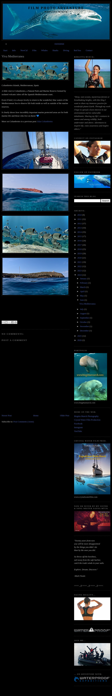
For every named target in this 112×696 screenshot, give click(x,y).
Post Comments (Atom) (24, 421)
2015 (79, 236)
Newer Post (7, 415)
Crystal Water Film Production (87, 420)
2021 (79, 262)
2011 (79, 219)
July (82, 309)
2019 (79, 253)
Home (36, 415)
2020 (79, 258)
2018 (79, 249)
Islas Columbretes (45, 121)
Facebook (78, 423)
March (83, 287)
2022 (79, 266)
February (84, 283)
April (82, 291)
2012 (79, 223)
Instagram (78, 427)
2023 (79, 270)
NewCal (24, 50)
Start (5, 50)
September (85, 318)
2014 (79, 232)
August (83, 313)
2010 (79, 215)
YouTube (78, 431)
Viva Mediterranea (87, 304)
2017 (79, 245)
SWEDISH (59, 44)
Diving (66, 50)
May (82, 295)
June (82, 300)
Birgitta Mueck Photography (86, 416)
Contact (89, 50)
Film (34, 50)
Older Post (64, 415)
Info (14, 50)
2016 (79, 240)
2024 (79, 275)
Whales (44, 50)
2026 (79, 340)
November (85, 326)
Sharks (55, 50)
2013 (79, 228)
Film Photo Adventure (56, 8)
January (83, 278)
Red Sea (77, 50)
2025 (79, 336)
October (83, 322)
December (84, 330)
